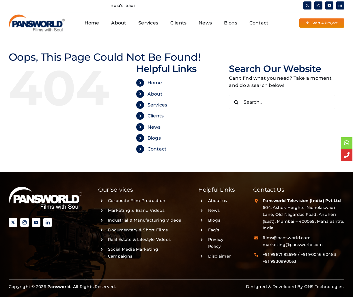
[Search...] (282, 102)
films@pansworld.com (287, 237)
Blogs (154, 138)
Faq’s (213, 230)
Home (154, 82)
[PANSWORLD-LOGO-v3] (37, 16)
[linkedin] (340, 5)
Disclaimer (219, 256)
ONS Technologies (323, 286)
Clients (155, 116)
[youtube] (329, 5)
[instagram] (318, 5)
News (154, 127)
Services (157, 105)
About (155, 94)
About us (217, 200)
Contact (157, 149)
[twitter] (307, 5)
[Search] (236, 102)
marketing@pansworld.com (293, 244)
